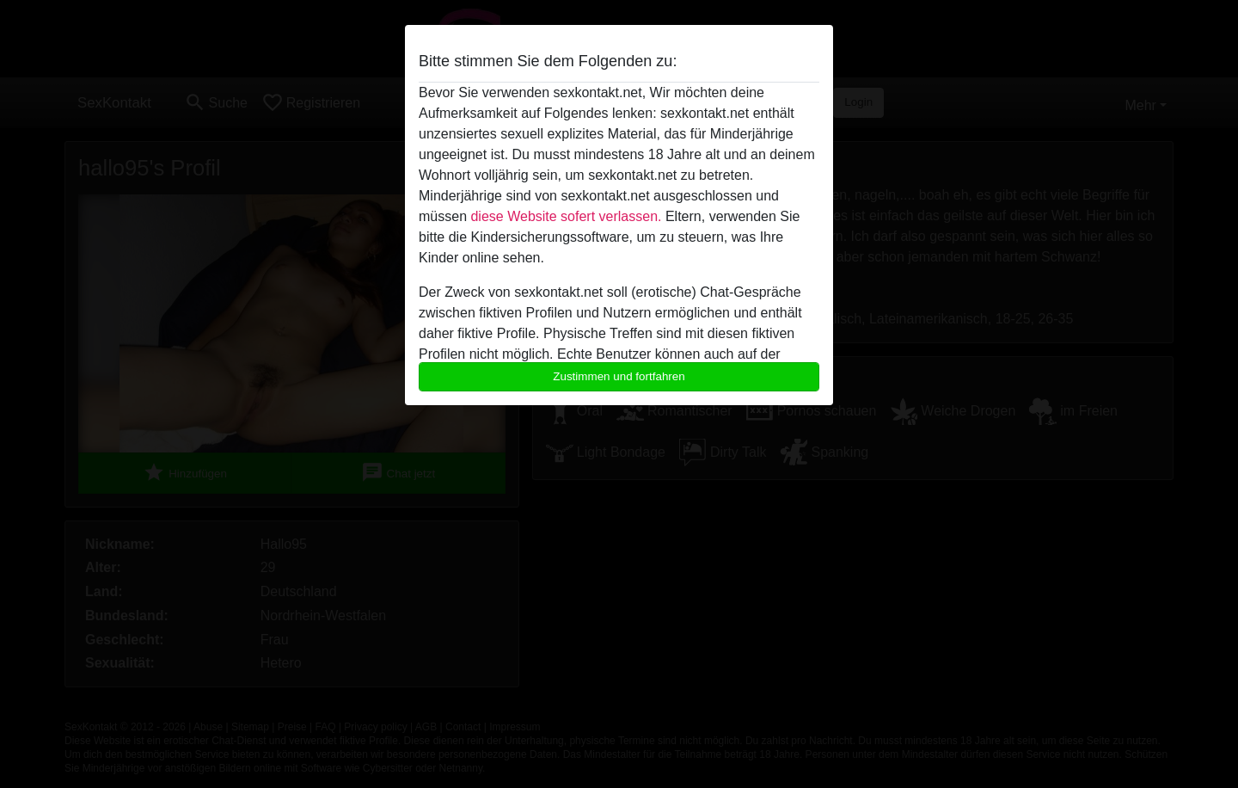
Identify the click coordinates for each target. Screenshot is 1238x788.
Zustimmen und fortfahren (619, 376)
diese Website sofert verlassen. (565, 216)
